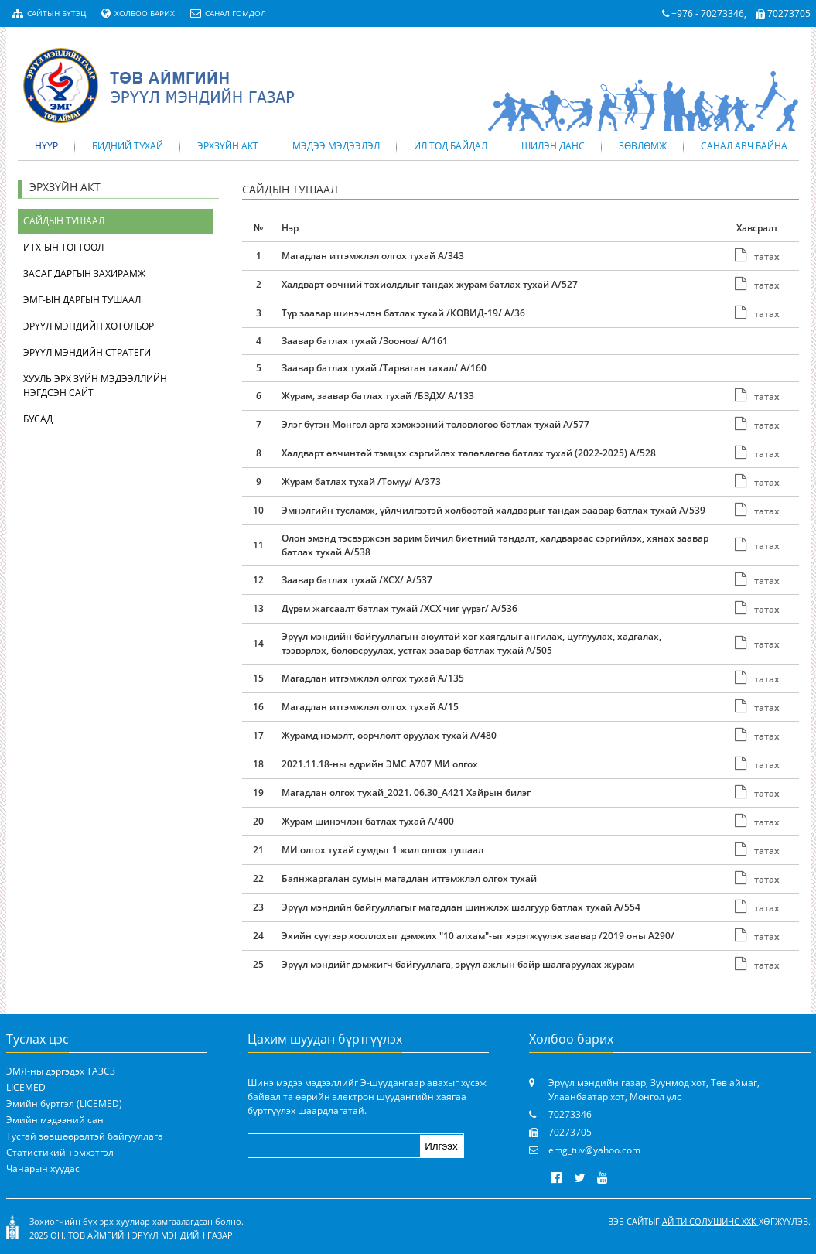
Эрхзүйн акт (227, 145)
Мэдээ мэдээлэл (336, 145)
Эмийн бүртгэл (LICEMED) (64, 1103)
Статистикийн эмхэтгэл (60, 1152)
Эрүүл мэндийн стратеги (87, 352)
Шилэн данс (553, 145)
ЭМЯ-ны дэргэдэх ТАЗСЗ (60, 1071)
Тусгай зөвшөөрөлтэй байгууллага (84, 1136)
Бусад (38, 418)
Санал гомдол (228, 13)
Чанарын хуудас (43, 1168)
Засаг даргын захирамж (84, 273)
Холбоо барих (138, 13)
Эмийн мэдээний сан (55, 1119)
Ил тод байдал (450, 145)
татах (757, 256)
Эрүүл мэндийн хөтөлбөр (88, 326)
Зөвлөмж (643, 145)
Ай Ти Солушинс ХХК (710, 1221)
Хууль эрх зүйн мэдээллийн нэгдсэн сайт (95, 385)
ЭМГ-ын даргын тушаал (82, 299)
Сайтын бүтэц (49, 13)
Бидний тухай (127, 145)
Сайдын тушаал (63, 220)
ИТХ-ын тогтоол (63, 247)
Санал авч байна (744, 145)
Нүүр (46, 145)
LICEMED (26, 1087)
